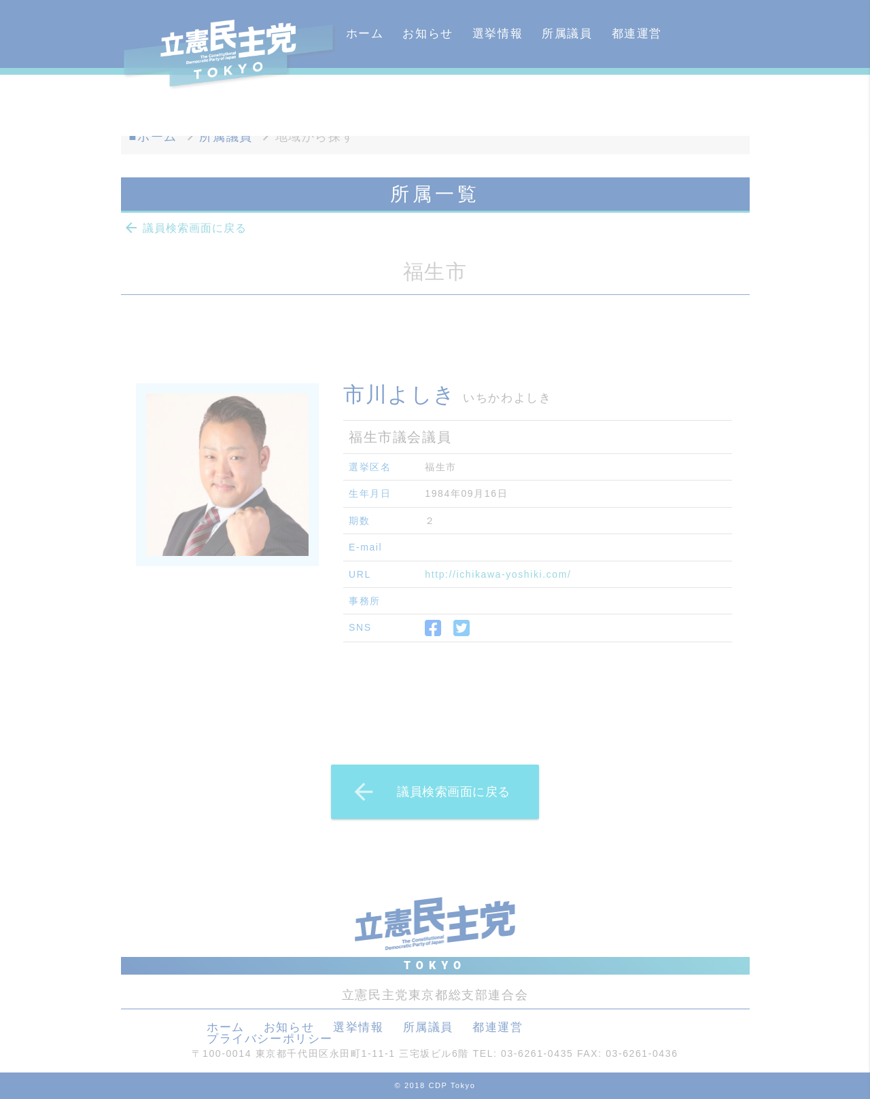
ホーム (365, 33)
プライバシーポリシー (270, 1039)
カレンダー (377, 101)
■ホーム (153, 136)
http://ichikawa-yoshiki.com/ (498, 574)
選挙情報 (497, 33)
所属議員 (567, 33)
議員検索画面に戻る (185, 228)
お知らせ (427, 33)
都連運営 (637, 33)
